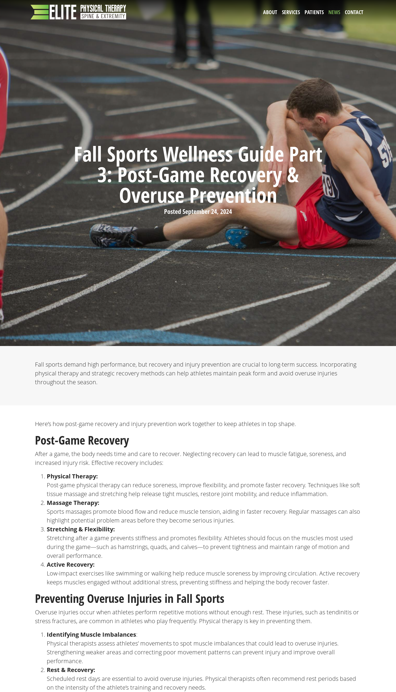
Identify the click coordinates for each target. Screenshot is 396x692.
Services (291, 12)
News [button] (334, 12)
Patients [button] (314, 12)
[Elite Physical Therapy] (78, 12)
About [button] (270, 12)
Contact (354, 12)
